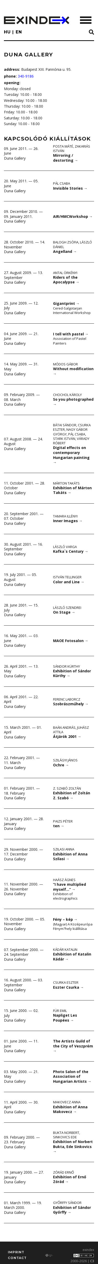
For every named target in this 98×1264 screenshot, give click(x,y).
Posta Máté (63, 146)
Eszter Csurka (68, 987)
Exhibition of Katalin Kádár (72, 957)
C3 (92, 1261)
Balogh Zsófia (65, 242)
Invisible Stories (70, 188)
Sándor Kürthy (66, 666)
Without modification (73, 371)
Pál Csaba (61, 183)
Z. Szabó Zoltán (67, 788)
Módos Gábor (65, 364)
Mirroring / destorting (65, 158)
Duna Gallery (15, 158)
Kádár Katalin (65, 949)
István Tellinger (67, 577)
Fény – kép (65, 919)
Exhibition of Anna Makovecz (70, 1109)
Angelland (65, 251)
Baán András (64, 727)
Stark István (64, 438)
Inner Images (68, 520)
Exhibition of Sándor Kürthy (72, 673)
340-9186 (26, 76)
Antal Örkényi (65, 272)
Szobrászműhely (71, 703)
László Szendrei (67, 607)
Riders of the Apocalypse (66, 280)
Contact (17, 1258)
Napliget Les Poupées (65, 1018)
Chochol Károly (67, 394)
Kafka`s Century (70, 551)
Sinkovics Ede (65, 1137)
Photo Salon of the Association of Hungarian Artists (72, 1076)
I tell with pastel (71, 333)
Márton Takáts (66, 483)
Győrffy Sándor (67, 1202)
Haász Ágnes (64, 879)
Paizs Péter (63, 821)
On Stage (64, 612)
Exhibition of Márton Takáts (72, 490)
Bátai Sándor (64, 425)
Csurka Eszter (65, 982)
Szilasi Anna (63, 849)
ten (58, 825)
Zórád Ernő (63, 1172)
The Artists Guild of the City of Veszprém (73, 1046)
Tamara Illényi (65, 516)
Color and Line (68, 581)
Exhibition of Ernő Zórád (69, 1179)
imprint (16, 1252)
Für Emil (60, 1010)
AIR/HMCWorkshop (73, 216)
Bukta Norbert (66, 1132)
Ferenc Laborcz (66, 699)
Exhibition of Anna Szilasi (70, 856)
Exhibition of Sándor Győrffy (72, 1210)
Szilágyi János (65, 760)
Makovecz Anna (66, 1102)
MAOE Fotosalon (70, 640)
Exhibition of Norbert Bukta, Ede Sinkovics (73, 1146)
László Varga (65, 546)
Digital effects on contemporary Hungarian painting (71, 455)
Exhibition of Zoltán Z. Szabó (71, 795)
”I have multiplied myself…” (69, 887)
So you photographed (73, 402)
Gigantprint (66, 303)
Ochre (61, 764)
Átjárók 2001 (67, 736)
